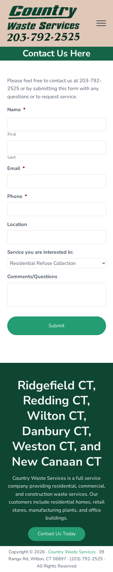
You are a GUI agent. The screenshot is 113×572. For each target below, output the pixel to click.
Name (16, 109)
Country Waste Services (72, 552)
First (12, 134)
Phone (17, 196)
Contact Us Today (57, 533)
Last (12, 157)
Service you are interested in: (40, 252)
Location (17, 224)
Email (16, 168)
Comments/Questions (32, 276)
